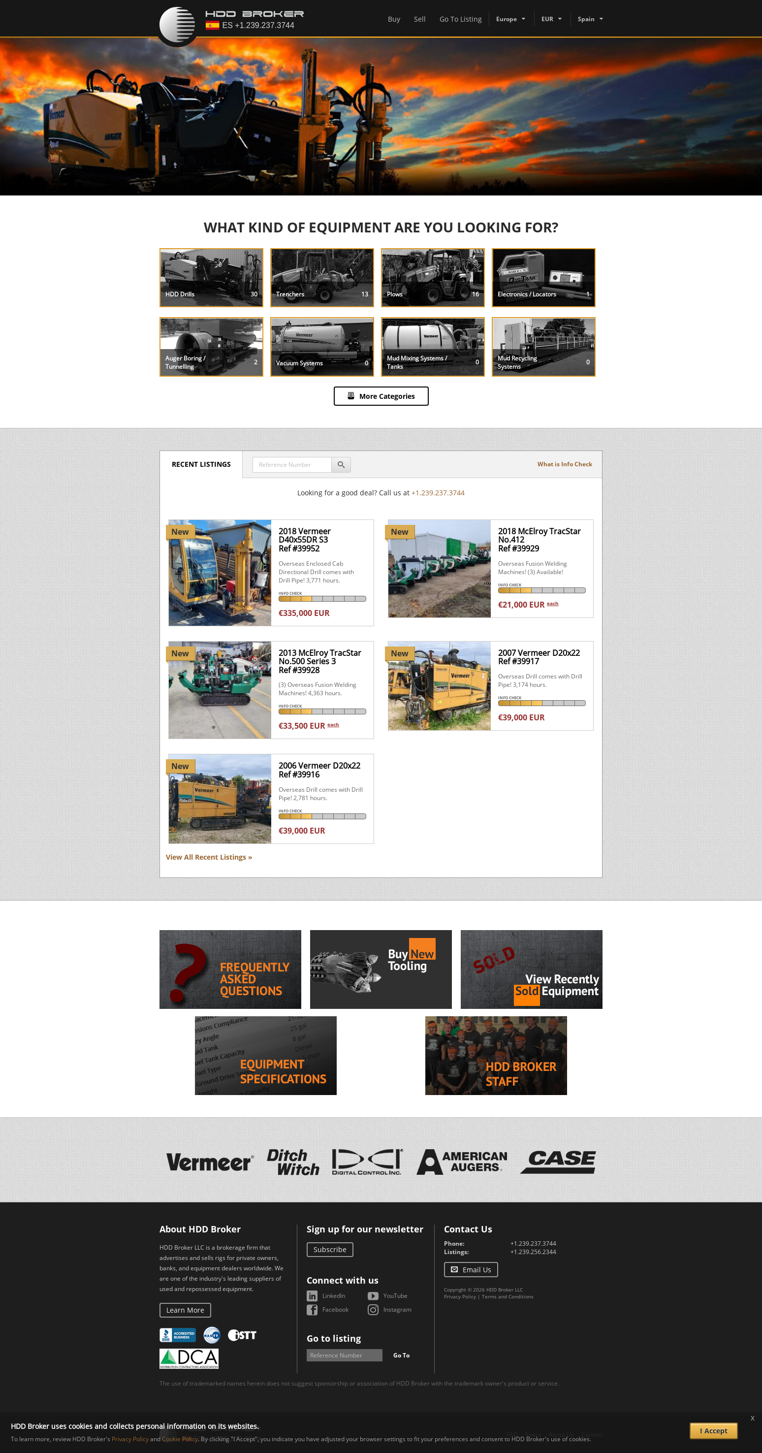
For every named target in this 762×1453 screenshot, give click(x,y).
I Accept (714, 1430)
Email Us (477, 1269)
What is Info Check (565, 464)
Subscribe (330, 1249)
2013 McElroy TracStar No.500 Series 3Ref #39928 (320, 661)
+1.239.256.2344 (533, 1252)
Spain (586, 19)
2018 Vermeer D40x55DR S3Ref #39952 (305, 540)
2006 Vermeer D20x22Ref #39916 (319, 770)
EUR (547, 19)
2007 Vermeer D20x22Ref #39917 (539, 657)
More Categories (387, 396)
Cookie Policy (180, 1439)
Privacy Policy (460, 1296)
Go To (401, 1355)
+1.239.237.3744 (438, 492)
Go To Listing (461, 19)
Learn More (185, 1310)
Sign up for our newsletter (365, 1229)
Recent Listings (201, 464)
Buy (394, 19)
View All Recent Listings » (209, 857)
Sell (420, 19)
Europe (506, 19)
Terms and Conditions (508, 1296)
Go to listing (334, 1338)
